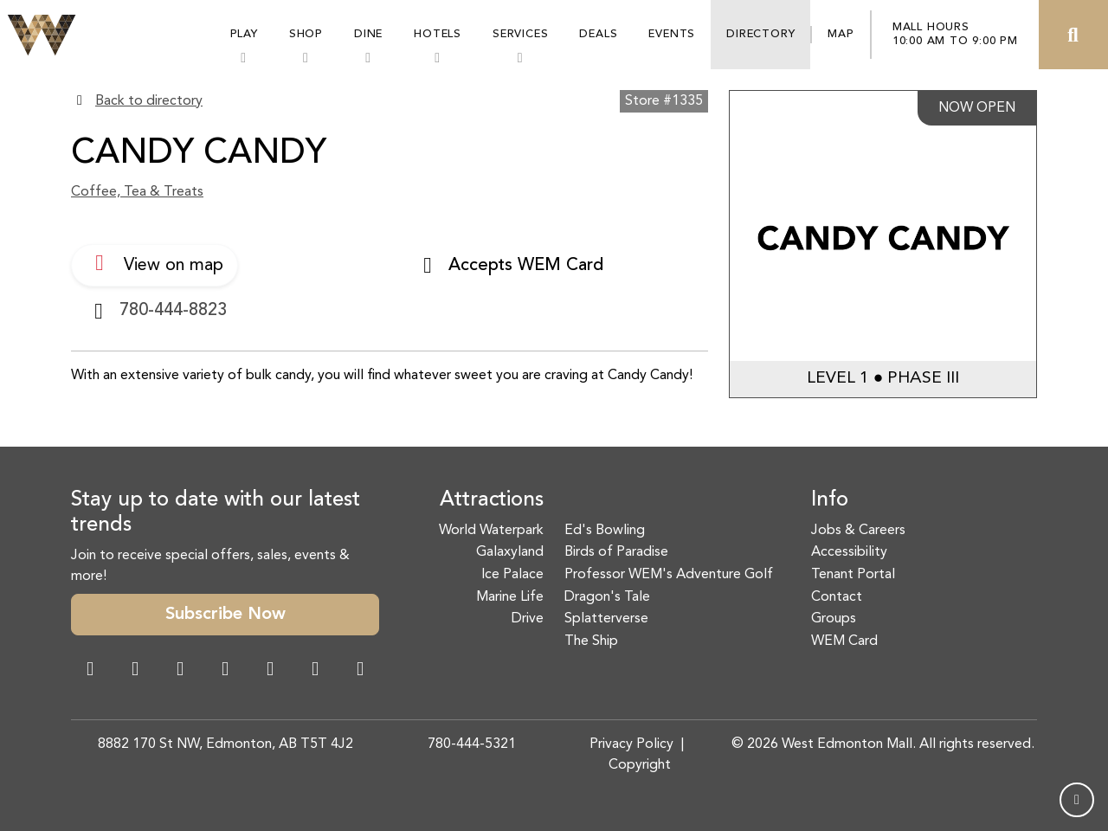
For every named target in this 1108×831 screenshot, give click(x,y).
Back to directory (149, 101)
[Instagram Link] (135, 671)
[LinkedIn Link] (360, 671)
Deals (598, 34)
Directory (760, 34)
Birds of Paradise (616, 552)
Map (841, 34)
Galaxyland (510, 552)
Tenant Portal (853, 575)
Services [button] (520, 34)
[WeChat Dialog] (270, 671)
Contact (836, 597)
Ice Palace (512, 575)
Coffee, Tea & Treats (137, 192)
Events (671, 34)
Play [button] (244, 34)
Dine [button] (368, 34)
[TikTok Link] (315, 671)
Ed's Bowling (604, 531)
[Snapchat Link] (180, 671)
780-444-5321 (472, 744)
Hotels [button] (437, 34)
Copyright (640, 765)
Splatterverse (606, 619)
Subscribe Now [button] (225, 614)
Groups (833, 619)
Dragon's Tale (607, 597)
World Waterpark (491, 531)
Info (829, 500)
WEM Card (844, 641)
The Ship (591, 641)
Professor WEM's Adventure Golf (668, 575)
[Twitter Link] (225, 671)
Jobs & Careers (858, 531)
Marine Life (510, 597)
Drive (528, 619)
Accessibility (849, 552)
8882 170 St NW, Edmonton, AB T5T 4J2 (225, 744)
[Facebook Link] (90, 671)
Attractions (492, 500)
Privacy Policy (631, 744)
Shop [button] (306, 34)
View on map (154, 263)
